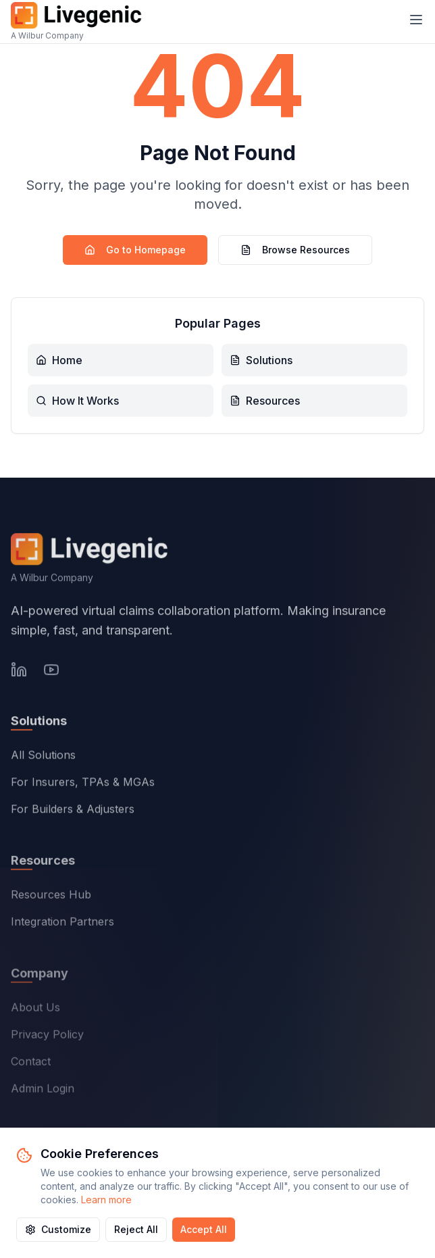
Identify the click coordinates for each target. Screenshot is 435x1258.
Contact (31, 1064)
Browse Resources (295, 249)
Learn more (106, 1199)
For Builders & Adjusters (72, 811)
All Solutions (43, 757)
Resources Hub (51, 897)
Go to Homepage (135, 249)
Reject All (136, 1229)
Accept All (203, 1229)
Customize (58, 1229)
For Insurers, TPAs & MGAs (83, 784)
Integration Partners (62, 924)
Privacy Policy (47, 1037)
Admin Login (42, 1091)
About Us (35, 1010)
